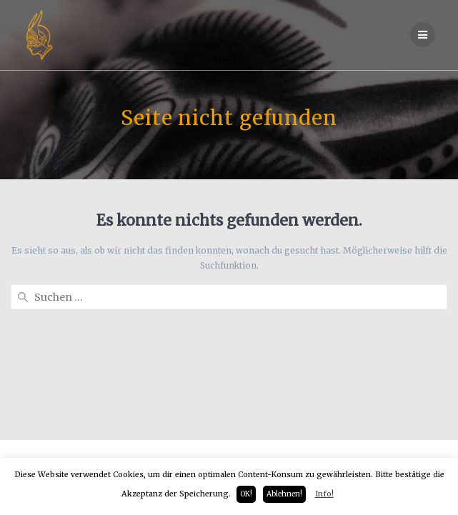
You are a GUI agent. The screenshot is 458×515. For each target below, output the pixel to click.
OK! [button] (246, 494)
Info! (324, 494)
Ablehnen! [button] (284, 494)
